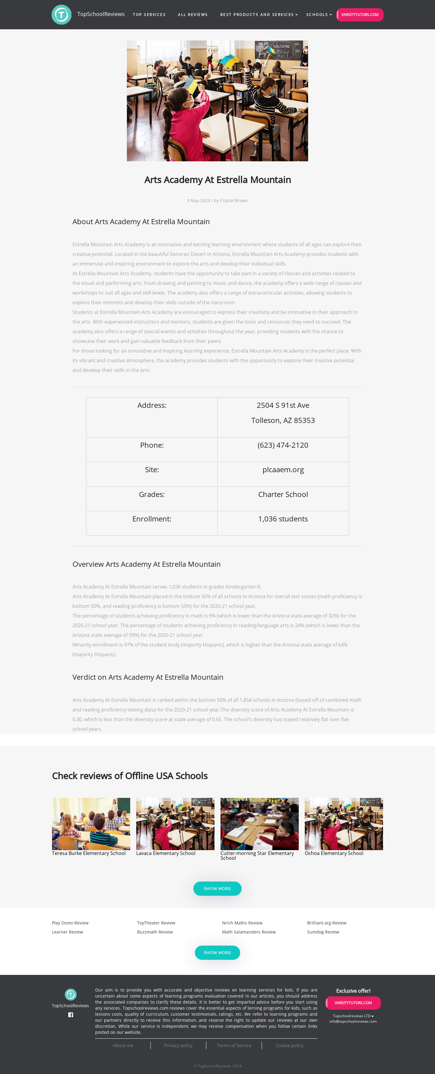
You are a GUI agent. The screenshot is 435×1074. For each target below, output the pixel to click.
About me (123, 1045)
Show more (217, 888)
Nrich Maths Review (242, 923)
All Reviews (193, 14)
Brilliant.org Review (326, 923)
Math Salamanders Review (249, 932)
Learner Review (67, 932)
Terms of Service (234, 1045)
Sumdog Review (323, 932)
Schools (317, 14)
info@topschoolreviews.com (353, 1021)
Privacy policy (178, 1045)
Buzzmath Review (155, 932)
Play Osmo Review (70, 923)
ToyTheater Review (156, 923)
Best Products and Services (257, 14)
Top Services (149, 14)
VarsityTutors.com (360, 14)
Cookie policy (290, 1045)
